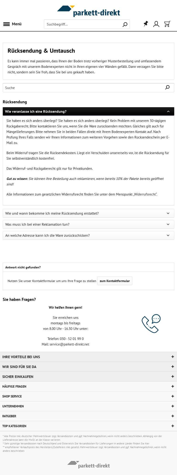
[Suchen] (125, 24)
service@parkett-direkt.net (69, 344)
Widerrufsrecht (145, 194)
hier (147, 443)
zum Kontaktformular (115, 281)
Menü (12, 23)
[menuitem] (13, 24)
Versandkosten (65, 436)
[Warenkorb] (166, 24)
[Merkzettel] (144, 24)
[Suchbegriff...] (87, 24)
